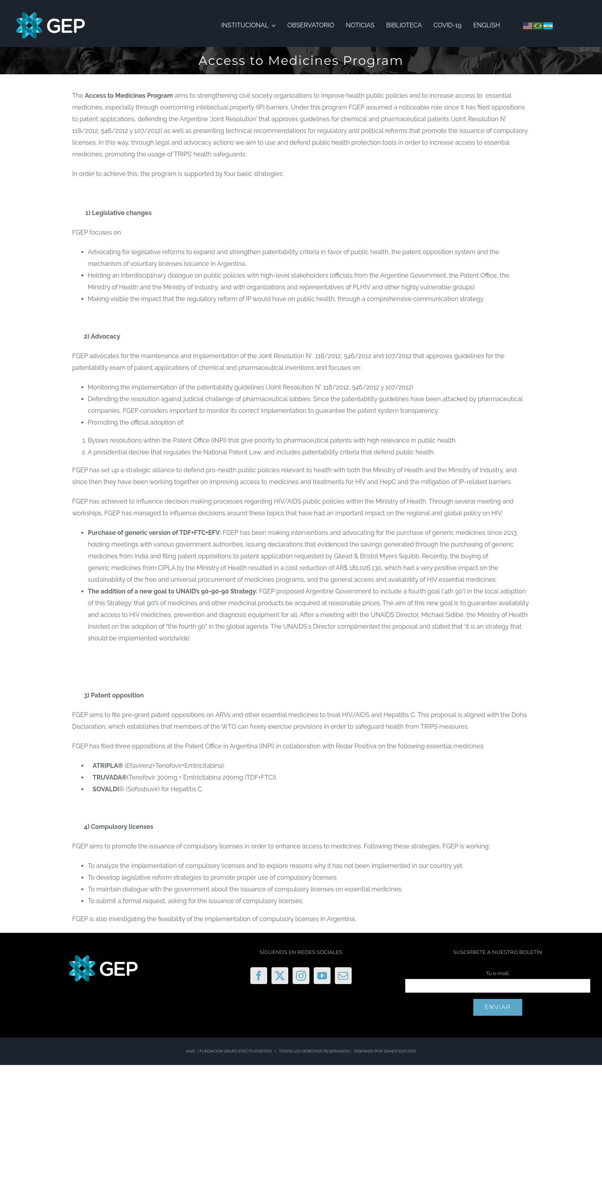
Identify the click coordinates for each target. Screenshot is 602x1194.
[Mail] (343, 975)
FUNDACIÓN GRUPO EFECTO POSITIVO (236, 1051)
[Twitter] (279, 975)
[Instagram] (301, 975)
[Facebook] (258, 975)
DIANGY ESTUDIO (400, 1051)
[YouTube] (322, 975)
